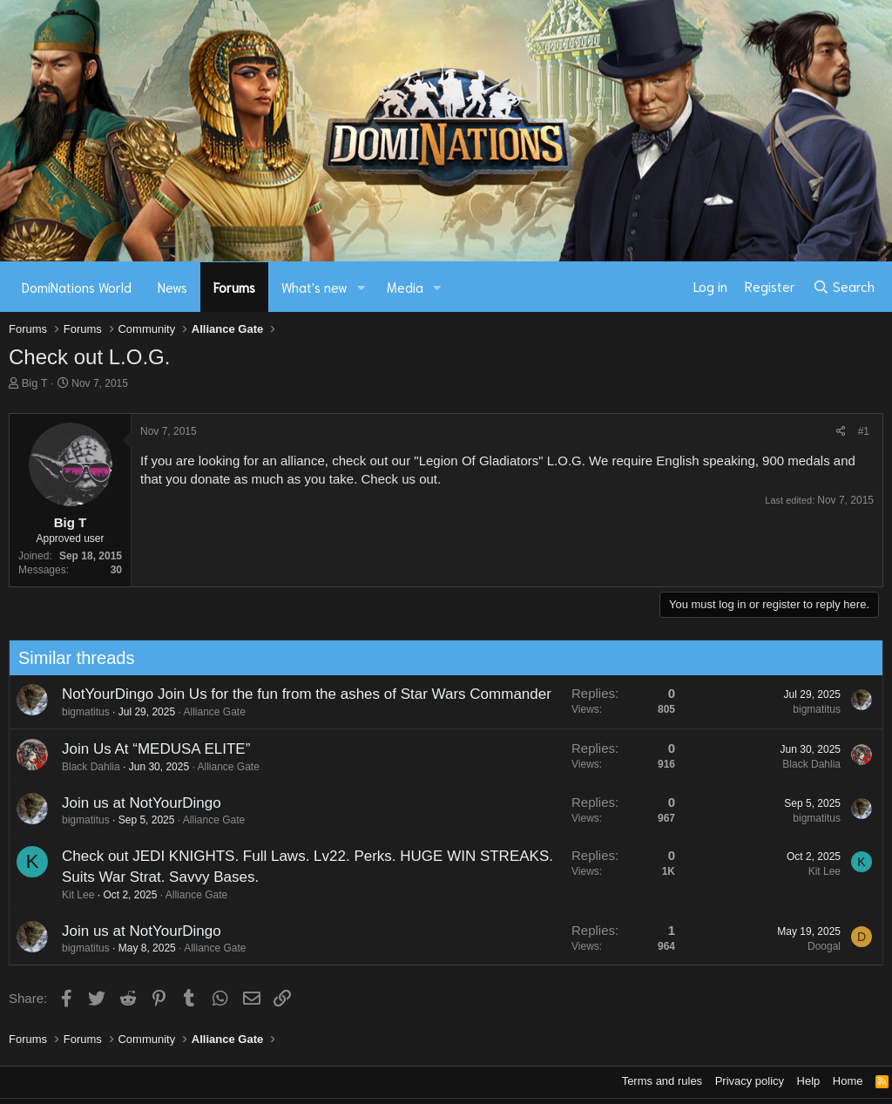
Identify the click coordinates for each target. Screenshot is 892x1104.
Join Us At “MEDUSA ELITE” (149, 749)
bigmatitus (79, 712)
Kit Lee (71, 895)
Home (848, 1080)
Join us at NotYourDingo (134, 803)
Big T (35, 382)
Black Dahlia (84, 767)
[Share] (841, 432)
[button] (361, 287)
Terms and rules (662, 1080)
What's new (314, 286)
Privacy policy (749, 1080)
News (172, 286)
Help (809, 1080)
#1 (863, 431)
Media (405, 286)
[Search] (843, 286)
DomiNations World (77, 286)
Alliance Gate (208, 712)
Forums (234, 286)
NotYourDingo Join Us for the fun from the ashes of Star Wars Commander (299, 694)
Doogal (817, 946)
